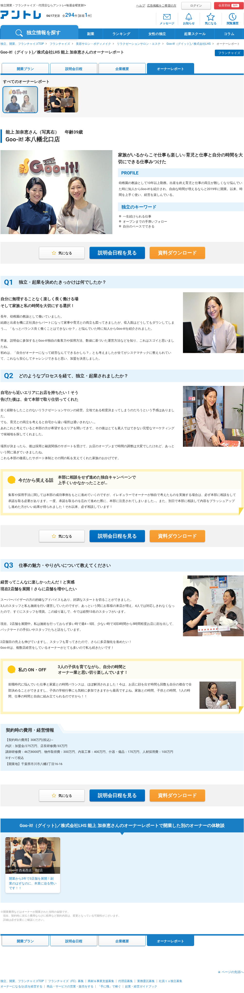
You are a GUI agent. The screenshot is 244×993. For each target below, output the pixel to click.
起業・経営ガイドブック (141, 986)
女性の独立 (157, 34)
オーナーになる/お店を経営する (21, 986)
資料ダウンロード (177, 253)
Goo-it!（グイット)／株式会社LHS (188, 44)
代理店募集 (125, 981)
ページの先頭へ (233, 972)
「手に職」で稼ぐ (109, 986)
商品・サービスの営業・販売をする (70, 986)
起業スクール (195, 34)
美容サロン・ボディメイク (93, 44)
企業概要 (122, 69)
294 (69, 15)
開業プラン (25, 69)
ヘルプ (140, 5)
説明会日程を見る (117, 253)
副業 (90, 34)
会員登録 (228, 5)
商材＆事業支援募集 (101, 981)
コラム (229, 34)
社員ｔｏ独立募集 (170, 981)
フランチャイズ (60, 44)
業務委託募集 (146, 981)
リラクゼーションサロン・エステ (139, 44)
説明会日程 (73, 69)
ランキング (121, 34)
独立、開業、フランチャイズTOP (22, 44)
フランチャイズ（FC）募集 (66, 981)
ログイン (196, 5)
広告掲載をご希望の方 (161, 5)
